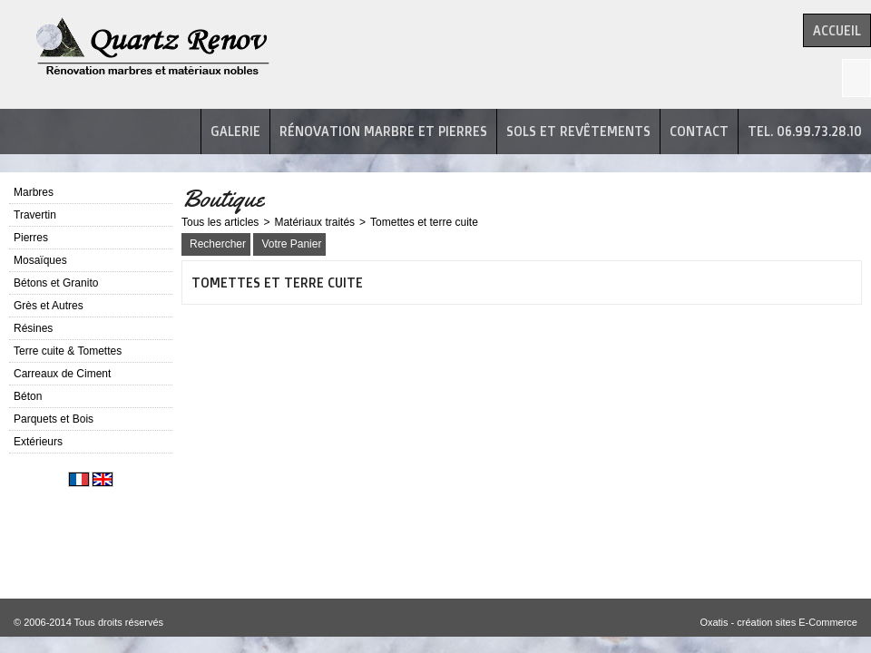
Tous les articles (220, 222)
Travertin (35, 215)
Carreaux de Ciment (62, 373)
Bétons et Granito (56, 283)
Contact (699, 131)
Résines (33, 328)
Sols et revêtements (578, 131)
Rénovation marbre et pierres (383, 131)
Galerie (235, 131)
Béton (28, 396)
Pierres (31, 237)
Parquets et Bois (53, 419)
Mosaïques (40, 260)
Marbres (34, 192)
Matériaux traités (314, 222)
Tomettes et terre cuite (424, 222)
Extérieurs (38, 441)
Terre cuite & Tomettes (68, 351)
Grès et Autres (48, 305)
